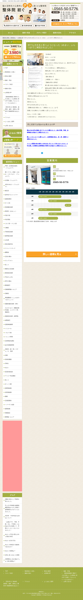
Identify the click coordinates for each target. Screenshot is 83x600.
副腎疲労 (7, 320)
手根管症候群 (9, 231)
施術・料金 (8, 80)
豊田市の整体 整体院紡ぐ (9, 37)
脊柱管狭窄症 (9, 244)
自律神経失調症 (9, 341)
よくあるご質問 (9, 121)
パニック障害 (9, 336)
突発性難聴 (8, 359)
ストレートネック (10, 248)
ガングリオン (9, 260)
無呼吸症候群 (9, 236)
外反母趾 (7, 219)
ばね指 (7, 240)
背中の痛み (8, 281)
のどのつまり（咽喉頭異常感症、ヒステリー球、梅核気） (12, 310)
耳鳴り (7, 363)
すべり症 (7, 203)
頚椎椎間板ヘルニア (11, 289)
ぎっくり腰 (8, 384)
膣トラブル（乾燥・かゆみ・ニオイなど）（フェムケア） (12, 174)
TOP (6, 68)
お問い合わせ (9, 125)
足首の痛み (8, 256)
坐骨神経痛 (8, 392)
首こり (7, 264)
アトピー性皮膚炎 (10, 376)
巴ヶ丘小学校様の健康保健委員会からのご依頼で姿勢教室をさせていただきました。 (12, 508)
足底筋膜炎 (8, 400)
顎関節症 (7, 413)
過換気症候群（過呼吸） (12, 316)
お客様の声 (20, 37)
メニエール (8, 328)
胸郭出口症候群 (9, 269)
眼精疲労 (7, 285)
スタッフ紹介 (9, 84)
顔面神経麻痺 (9, 324)
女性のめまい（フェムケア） (12, 185)
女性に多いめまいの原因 (12, 555)
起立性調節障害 (9, 345)
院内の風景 (8, 76)
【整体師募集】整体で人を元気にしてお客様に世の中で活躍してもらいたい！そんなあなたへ (12, 100)
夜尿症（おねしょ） (11, 211)
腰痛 (6, 396)
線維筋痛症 (8, 199)
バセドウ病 (8, 332)
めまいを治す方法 (10, 540)
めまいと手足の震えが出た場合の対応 (12, 535)
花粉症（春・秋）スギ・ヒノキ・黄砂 (12, 350)
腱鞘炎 (7, 252)
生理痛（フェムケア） (11, 180)
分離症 (7, 227)
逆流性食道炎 (9, 371)
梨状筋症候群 (9, 273)
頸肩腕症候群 (9, 207)
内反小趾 (7, 215)
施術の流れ (8, 88)
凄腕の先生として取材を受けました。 (12, 500)
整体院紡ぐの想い (10, 72)
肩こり (7, 380)
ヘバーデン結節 (9, 404)
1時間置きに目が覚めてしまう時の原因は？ (12, 560)
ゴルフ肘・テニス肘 (11, 223)
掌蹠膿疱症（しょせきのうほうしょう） (12, 298)
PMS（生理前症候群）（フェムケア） (11, 167)
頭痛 (6, 355)
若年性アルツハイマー (11, 194)
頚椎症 (7, 293)
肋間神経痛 (8, 388)
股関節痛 (7, 408)
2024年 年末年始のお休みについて (12, 517)
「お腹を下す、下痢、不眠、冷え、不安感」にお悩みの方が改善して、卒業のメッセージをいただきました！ (12, 526)
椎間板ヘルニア (9, 417)
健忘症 (7, 190)
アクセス (7, 117)
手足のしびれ (9, 277)
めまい (7, 367)
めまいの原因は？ (10, 551)
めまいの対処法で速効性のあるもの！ (12, 545)
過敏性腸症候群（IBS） (12, 303)
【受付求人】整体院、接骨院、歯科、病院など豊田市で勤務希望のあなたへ (12, 110)
